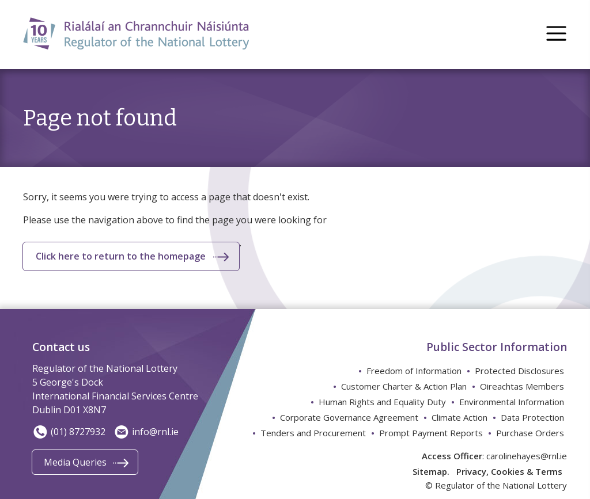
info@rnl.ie (146, 432)
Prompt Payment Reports (431, 433)
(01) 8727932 (68, 432)
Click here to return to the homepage (121, 256)
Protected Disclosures (519, 370)
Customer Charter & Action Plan (404, 386)
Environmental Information (511, 401)
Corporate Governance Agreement (349, 417)
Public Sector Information (496, 347)
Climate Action (459, 417)
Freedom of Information (414, 370)
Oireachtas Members (522, 386)
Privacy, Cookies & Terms (509, 471)
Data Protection (532, 417)
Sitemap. (431, 471)
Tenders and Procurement (313, 433)
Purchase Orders (530, 433)
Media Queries (75, 462)
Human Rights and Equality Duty (382, 401)
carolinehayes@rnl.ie (526, 456)
